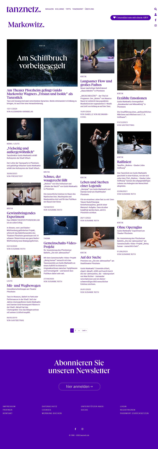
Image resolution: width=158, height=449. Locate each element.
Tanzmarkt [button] (77, 9)
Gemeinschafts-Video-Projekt (134, 276)
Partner (7, 410)
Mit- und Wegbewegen (24, 290)
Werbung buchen (52, 413)
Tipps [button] (68, 9)
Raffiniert (124, 209)
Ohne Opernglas (92, 249)
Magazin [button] (49, 9)
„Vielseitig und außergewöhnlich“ (57, 150)
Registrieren (127, 410)
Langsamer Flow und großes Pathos (96, 83)
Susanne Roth (92, 215)
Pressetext (54, 176)
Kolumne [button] (59, 9)
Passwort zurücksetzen (134, 413)
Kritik (42, 46)
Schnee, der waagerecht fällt (92, 184)
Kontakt (8, 413)
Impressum (9, 406)
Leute (53, 144)
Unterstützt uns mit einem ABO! (130, 17)
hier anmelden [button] (79, 386)
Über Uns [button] (89, 9)
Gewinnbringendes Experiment (58, 215)
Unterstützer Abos (92, 406)
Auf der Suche (54, 286)
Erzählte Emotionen (132, 98)
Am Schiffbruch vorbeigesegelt (42, 63)
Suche (84, 410)
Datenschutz (49, 406)
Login (123, 406)
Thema (120, 269)
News (46, 144)
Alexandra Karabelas (22, 112)
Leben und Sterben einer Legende (21, 216)
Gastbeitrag (128, 125)
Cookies (46, 410)
